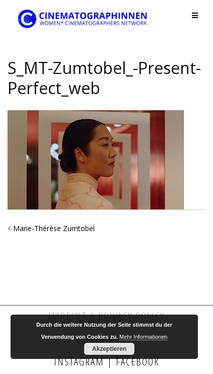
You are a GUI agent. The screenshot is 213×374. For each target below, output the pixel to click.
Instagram (80, 361)
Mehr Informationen (143, 337)
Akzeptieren (109, 348)
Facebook (136, 361)
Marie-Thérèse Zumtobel (54, 228)
